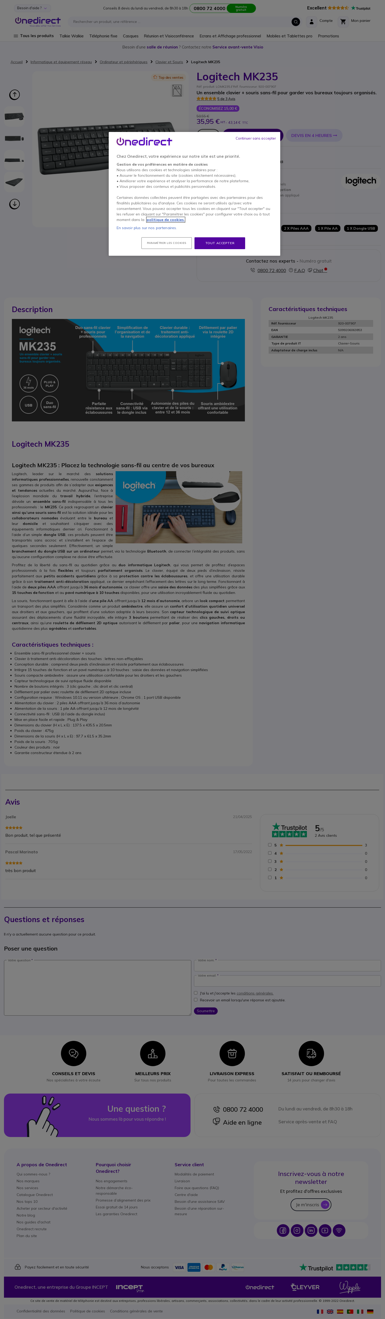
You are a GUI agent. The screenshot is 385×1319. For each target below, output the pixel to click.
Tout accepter (220, 243)
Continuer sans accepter (256, 138)
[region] (194, 194)
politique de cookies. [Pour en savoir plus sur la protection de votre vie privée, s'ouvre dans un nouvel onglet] (166, 219)
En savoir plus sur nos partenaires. (147, 227)
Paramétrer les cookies (166, 243)
